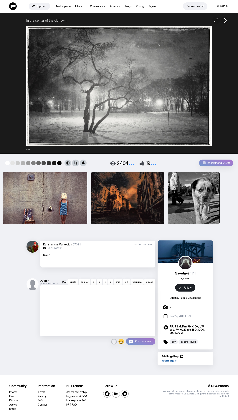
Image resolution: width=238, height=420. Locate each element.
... (132, 163)
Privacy (42, 396)
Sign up (152, 6)
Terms (41, 392)
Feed (12, 396)
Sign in (222, 6)
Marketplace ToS (76, 400)
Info (78, 6)
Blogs (128, 6)
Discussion (15, 400)
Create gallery (169, 360)
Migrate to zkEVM (76, 396)
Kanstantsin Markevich (57, 244)
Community (97, 6)
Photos (13, 392)
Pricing (140, 6)
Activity (115, 6)
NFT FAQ (71, 404)
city (174, 341)
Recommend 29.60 (216, 162)
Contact (42, 404)
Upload (39, 6)
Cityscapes (194, 297)
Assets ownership (76, 392)
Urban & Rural (177, 297)
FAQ (40, 400)
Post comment (143, 341)
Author (44, 280)
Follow (185, 287)
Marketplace (63, 6)
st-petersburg (188, 341)
